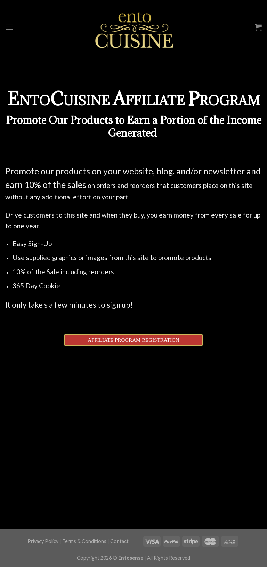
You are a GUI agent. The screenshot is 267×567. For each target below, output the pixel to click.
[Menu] (9, 27)
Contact (119, 541)
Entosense (130, 558)
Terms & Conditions (84, 541)
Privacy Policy (42, 541)
